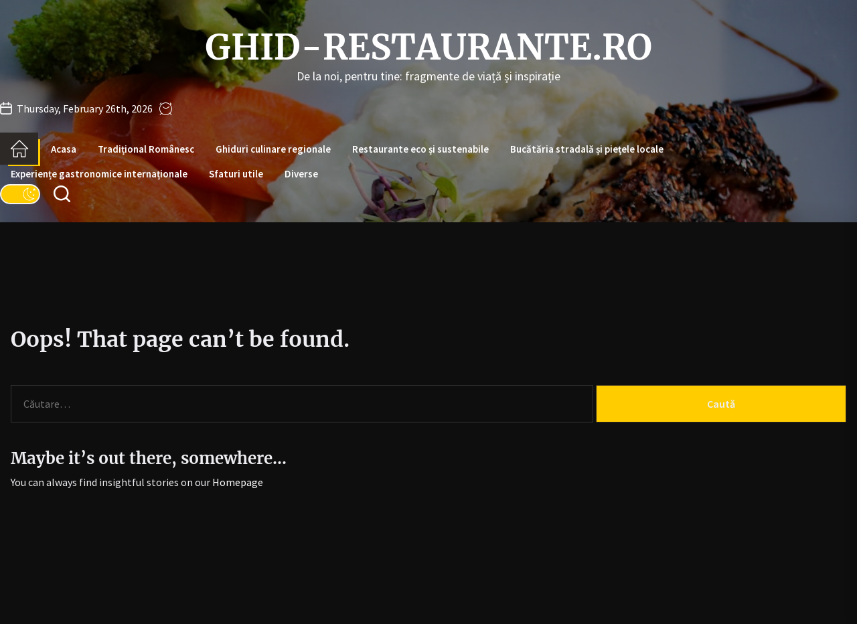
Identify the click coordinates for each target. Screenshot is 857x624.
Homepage (237, 482)
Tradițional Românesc (146, 149)
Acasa (63, 149)
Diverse (301, 173)
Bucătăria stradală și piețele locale (587, 149)
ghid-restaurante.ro (428, 47)
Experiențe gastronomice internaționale (99, 173)
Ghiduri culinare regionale (273, 149)
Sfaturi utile (236, 173)
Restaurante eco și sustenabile (420, 149)
